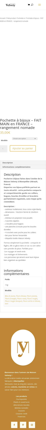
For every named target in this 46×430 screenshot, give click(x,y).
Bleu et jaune (10, 296)
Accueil (2, 18)
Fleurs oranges (10, 298)
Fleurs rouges (32, 298)
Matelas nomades (21, 408)
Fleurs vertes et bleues (31, 301)
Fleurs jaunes (32, 296)
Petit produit (11, 18)
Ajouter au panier (23, 148)
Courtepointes (21, 399)
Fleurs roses (21, 298)
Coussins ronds (21, 413)
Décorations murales (21, 405)
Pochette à (21, 18)
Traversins (21, 416)
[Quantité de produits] (3, 148)
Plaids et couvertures (21, 402)
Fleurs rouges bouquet (13, 301)
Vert (6, 303)
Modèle (4, 140)
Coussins (21, 411)
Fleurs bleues (21, 296)
